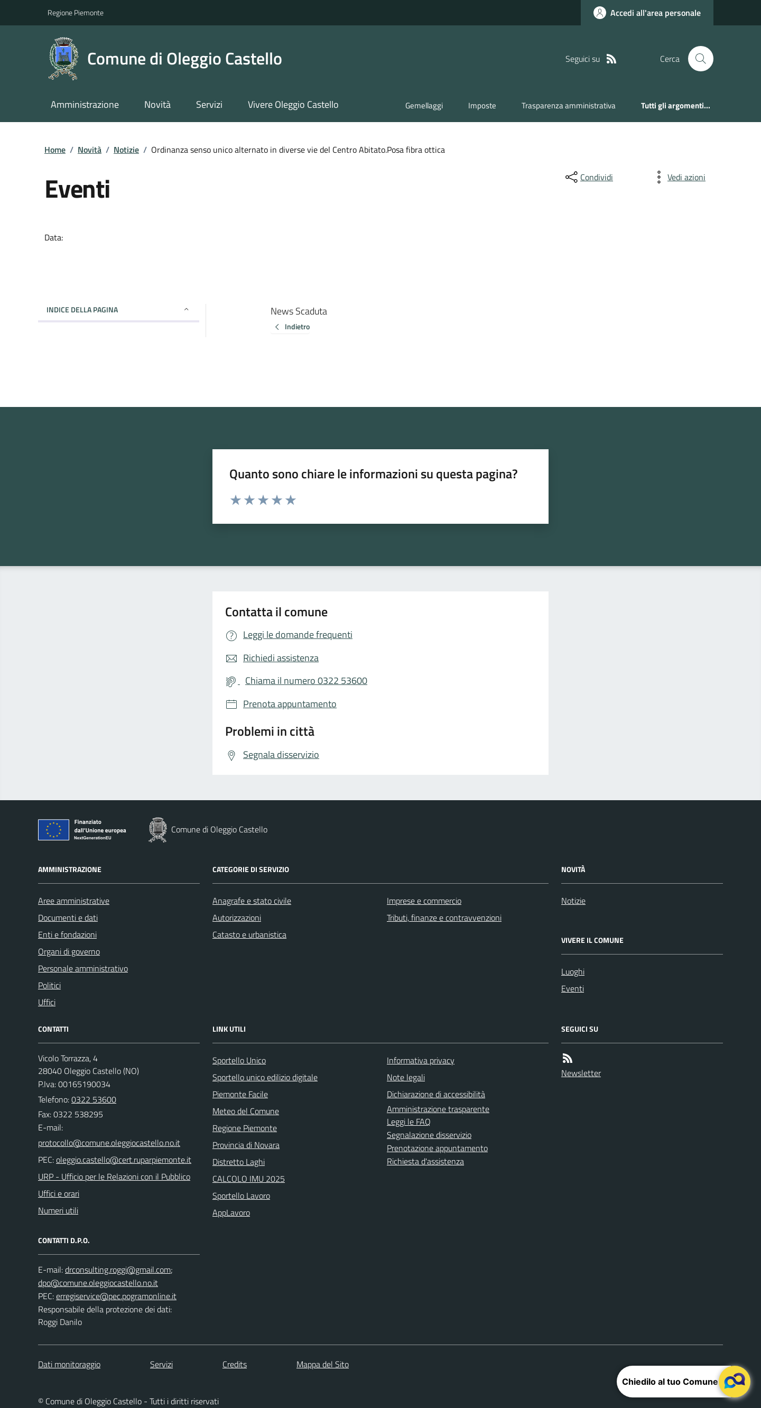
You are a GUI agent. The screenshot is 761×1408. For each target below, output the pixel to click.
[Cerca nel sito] (696, 58)
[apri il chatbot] (734, 1381)
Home (55, 149)
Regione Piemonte (76, 12)
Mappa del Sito (322, 1364)
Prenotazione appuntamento (437, 1148)
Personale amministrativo (83, 968)
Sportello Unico (239, 1060)
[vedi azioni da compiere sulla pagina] (678, 177)
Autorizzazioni (236, 917)
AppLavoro (231, 1212)
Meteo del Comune (245, 1111)
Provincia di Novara (246, 1144)
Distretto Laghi (238, 1161)
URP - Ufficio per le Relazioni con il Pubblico (114, 1176)
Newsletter (581, 1073)
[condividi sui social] (588, 177)
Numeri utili (58, 1210)
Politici (49, 985)
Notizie (126, 149)
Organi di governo (69, 951)
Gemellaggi (424, 105)
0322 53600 (93, 1099)
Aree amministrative (73, 900)
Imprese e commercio (424, 900)
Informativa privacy (420, 1060)
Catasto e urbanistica (249, 934)
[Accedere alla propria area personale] (647, 12)
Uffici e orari (58, 1193)
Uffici (46, 1002)
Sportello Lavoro (241, 1195)
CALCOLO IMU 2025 (248, 1178)
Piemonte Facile (240, 1094)
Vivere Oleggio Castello (293, 104)
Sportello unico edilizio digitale (265, 1077)
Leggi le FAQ (409, 1121)
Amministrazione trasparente (438, 1109)
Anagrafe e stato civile (251, 900)
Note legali (406, 1077)
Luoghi (572, 971)
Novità (157, 104)
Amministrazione (85, 104)
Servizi (209, 104)
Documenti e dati (68, 917)
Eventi (572, 988)
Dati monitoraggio (69, 1364)
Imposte (482, 105)
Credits (234, 1364)
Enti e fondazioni (67, 934)
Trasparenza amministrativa (569, 105)
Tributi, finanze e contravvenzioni (444, 917)
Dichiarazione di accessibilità (436, 1094)
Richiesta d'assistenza (425, 1161)
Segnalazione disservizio (429, 1134)
